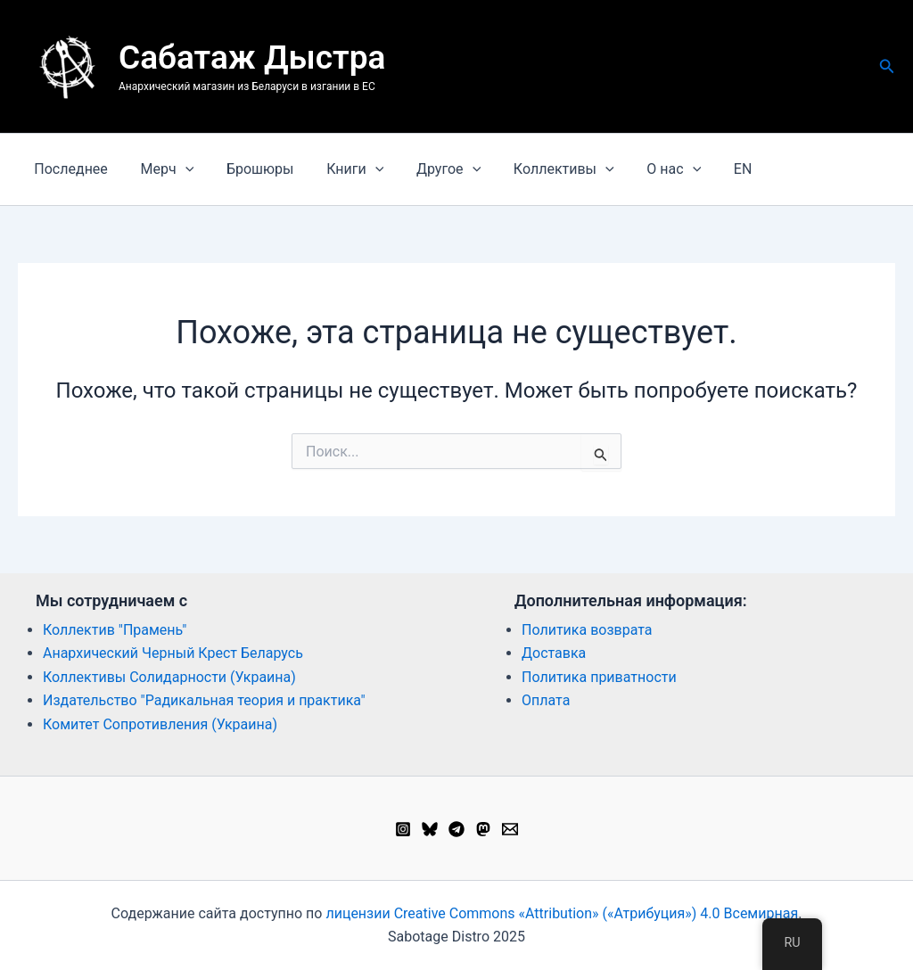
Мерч (161, 169)
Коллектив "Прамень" (114, 629)
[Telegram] (456, 829)
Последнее (69, 168)
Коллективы (540, 169)
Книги (340, 169)
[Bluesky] (430, 829)
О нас (647, 169)
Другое (430, 169)
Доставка (554, 653)
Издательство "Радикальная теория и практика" (204, 700)
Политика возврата (587, 629)
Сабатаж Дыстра (252, 57)
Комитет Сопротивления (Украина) (160, 724)
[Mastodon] (483, 829)
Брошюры (250, 168)
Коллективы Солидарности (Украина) (169, 677)
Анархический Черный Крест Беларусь (173, 653)
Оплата (546, 700)
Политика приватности (599, 677)
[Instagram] (403, 829)
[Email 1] (510, 829)
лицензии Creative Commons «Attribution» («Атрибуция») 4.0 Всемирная (561, 913)
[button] (887, 66)
